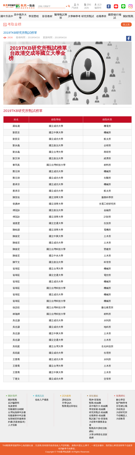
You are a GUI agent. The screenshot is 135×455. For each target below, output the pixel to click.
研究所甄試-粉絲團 (98, 412)
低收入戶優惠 (41, 399)
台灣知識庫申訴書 (17, 412)
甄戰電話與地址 (70, 406)
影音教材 (47, 16)
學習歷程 (34, 16)
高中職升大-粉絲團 (98, 406)
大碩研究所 (121, 412)
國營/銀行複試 (114, 16)
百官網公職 (121, 406)
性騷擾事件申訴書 (17, 415)
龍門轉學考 (121, 403)
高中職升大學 (20, 16)
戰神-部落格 (95, 399)
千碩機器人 (121, 415)
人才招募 (12, 425)
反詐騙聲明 (98, 6)
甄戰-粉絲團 (95, 403)
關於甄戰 (128, 16)
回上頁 (126, 24)
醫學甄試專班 (60, 16)
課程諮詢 (87, 6)
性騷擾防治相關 (16, 409)
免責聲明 (12, 406)
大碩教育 (120, 418)
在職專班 (101, 16)
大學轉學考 (74, 16)
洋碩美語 (120, 409)
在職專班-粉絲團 (97, 415)
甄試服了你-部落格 (98, 418)
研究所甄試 (87, 16)
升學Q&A (66, 403)
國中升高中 (6, 16)
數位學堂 (120, 399)
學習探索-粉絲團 (97, 409)
